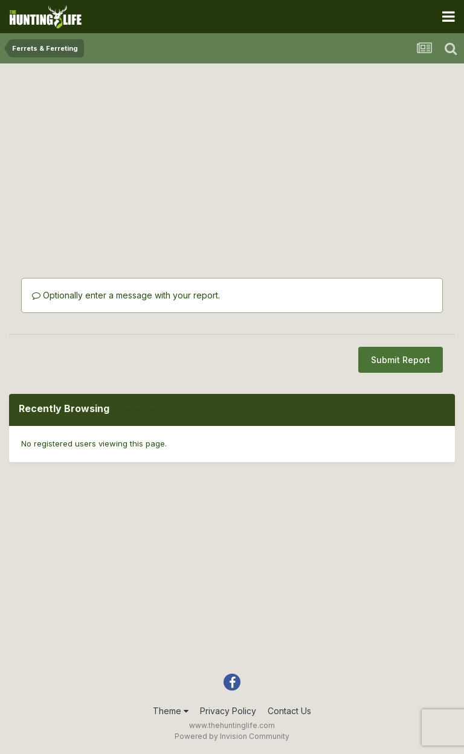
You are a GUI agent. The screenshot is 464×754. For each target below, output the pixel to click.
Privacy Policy (228, 711)
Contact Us (289, 711)
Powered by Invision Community (232, 736)
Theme (170, 711)
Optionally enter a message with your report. (126, 295)
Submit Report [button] (400, 360)
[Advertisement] (232, 157)
